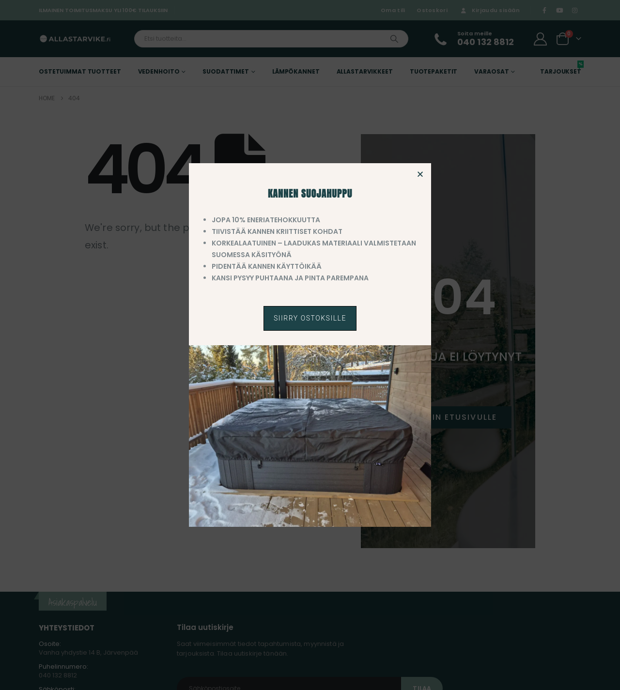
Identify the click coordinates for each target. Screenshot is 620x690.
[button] (420, 174)
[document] (310, 345)
